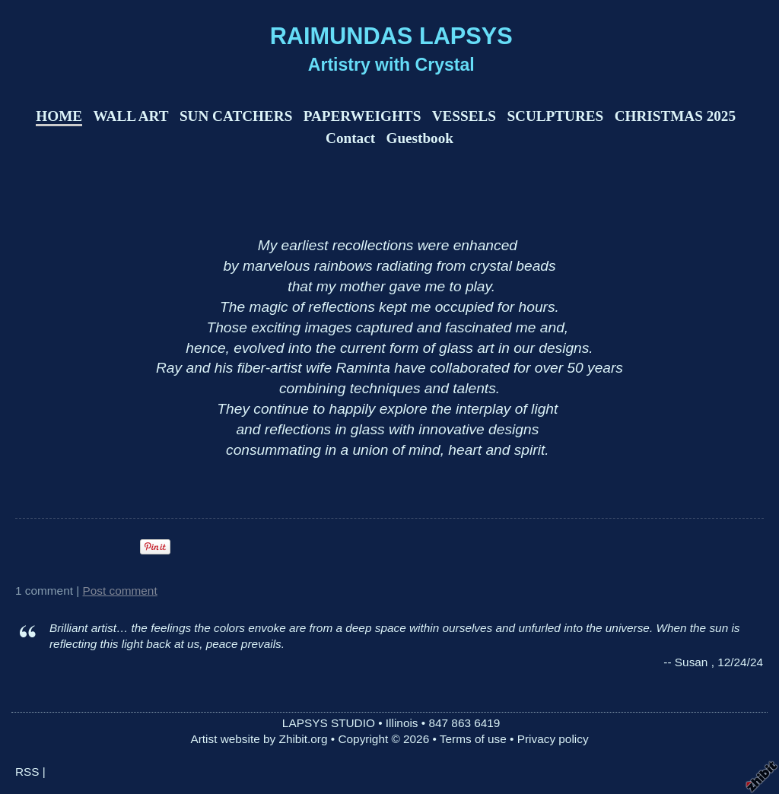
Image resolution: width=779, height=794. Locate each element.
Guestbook (419, 138)
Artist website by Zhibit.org (258, 738)
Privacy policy (553, 738)
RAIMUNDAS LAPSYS (391, 36)
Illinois (402, 722)
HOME (59, 116)
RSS (27, 771)
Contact (350, 138)
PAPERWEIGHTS (362, 116)
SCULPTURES (555, 116)
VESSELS (464, 116)
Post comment (120, 590)
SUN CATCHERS (236, 116)
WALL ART (131, 116)
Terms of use (473, 738)
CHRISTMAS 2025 (675, 116)
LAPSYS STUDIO (328, 722)
